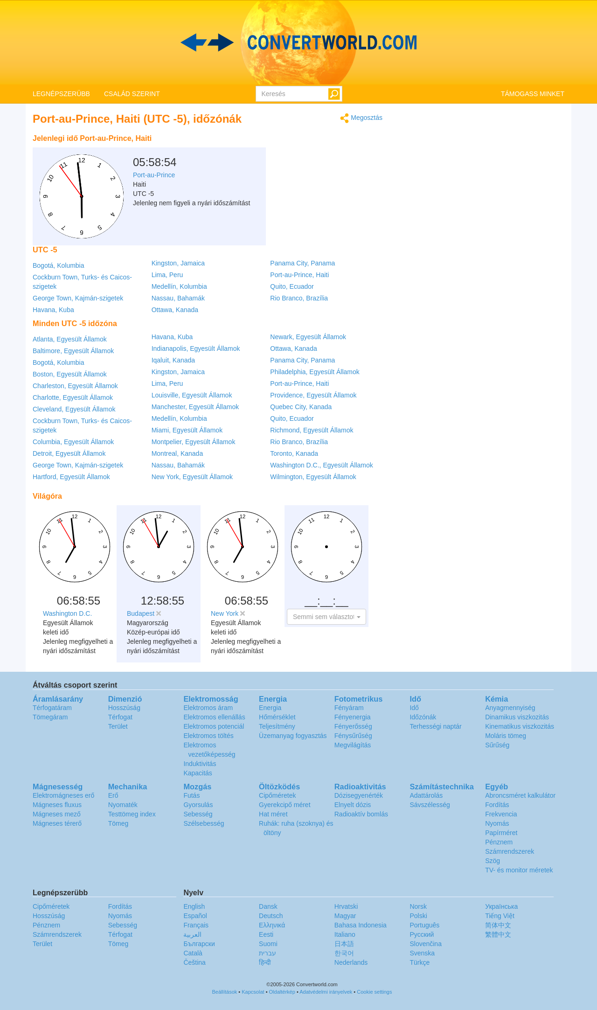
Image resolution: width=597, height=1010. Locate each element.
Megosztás (361, 118)
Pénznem (499, 842)
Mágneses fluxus (57, 804)
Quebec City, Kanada (301, 407)
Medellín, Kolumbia (179, 286)
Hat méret (273, 814)
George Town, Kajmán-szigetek (78, 298)
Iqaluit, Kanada (173, 360)
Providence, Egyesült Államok (313, 395)
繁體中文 (498, 934)
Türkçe (420, 962)
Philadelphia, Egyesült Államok (314, 372)
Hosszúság (124, 707)
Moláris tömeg (505, 735)
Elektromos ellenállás (214, 717)
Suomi (268, 943)
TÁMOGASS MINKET (532, 94)
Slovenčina (426, 943)
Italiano (344, 934)
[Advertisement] (324, 153)
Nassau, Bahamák (178, 298)
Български (199, 943)
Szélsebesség (203, 823)
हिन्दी (265, 962)
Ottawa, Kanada (175, 309)
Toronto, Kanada (294, 453)
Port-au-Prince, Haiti (299, 275)
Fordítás (497, 804)
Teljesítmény (277, 726)
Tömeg (118, 823)
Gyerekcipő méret (284, 804)
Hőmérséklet (277, 717)
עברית (267, 953)
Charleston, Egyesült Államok (75, 386)
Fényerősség (353, 726)
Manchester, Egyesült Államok (195, 407)
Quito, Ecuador (291, 286)
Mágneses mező (57, 814)
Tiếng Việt (499, 915)
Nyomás (497, 823)
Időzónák (423, 717)
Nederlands (351, 962)
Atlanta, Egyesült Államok (70, 339)
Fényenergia (352, 717)
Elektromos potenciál (213, 726)
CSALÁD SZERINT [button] (132, 94)
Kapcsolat (253, 992)
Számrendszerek (509, 851)
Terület (118, 726)
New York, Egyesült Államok (192, 477)
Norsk (418, 906)
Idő (414, 707)
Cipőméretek (277, 795)
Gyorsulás (198, 804)
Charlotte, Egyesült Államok (73, 397)
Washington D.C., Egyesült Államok (321, 465)
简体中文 (498, 925)
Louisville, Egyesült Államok (192, 395)
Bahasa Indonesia (360, 925)
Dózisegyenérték (358, 795)
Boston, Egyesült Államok (70, 374)
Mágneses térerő (57, 823)
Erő (113, 795)
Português (424, 925)
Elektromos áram (208, 707)
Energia (270, 707)
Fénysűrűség (353, 735)
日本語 (344, 943)
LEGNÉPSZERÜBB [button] (61, 94)
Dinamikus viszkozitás (517, 717)
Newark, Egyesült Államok (308, 337)
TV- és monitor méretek (519, 870)
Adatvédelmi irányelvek (325, 992)
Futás (191, 795)
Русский (422, 934)
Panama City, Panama (302, 263)
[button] (326, 617)
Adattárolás (426, 795)
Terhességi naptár (435, 726)
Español (195, 915)
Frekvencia (501, 814)
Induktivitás (199, 763)
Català (192, 953)
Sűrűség (497, 745)
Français (195, 925)
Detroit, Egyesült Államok (69, 453)
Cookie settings (374, 992)
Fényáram (349, 707)
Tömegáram (50, 717)
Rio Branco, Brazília (299, 298)
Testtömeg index (132, 814)
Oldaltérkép (282, 992)
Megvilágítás (352, 745)
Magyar (345, 915)
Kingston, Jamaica (178, 263)
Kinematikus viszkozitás (519, 726)
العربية (192, 934)
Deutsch (271, 915)
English (194, 906)
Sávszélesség (430, 804)
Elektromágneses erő (63, 795)
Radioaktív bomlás (361, 814)
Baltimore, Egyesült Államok (73, 351)
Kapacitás (197, 773)
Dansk (268, 906)
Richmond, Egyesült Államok (311, 430)
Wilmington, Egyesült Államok (313, 477)
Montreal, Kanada (177, 453)
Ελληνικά (272, 925)
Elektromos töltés (208, 735)
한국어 (344, 953)
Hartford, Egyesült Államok (71, 477)
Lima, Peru (167, 275)
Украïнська (501, 906)
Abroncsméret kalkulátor (520, 795)
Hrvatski (346, 906)
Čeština (194, 962)
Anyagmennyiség (510, 707)
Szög (492, 860)
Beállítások (224, 992)
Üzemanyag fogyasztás (293, 735)
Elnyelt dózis (352, 804)
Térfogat (120, 717)
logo (298, 42)
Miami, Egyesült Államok (187, 430)
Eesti (266, 934)
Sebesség (197, 814)
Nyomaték (123, 804)
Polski (418, 915)
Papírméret (501, 832)
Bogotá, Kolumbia (58, 265)
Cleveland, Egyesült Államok (74, 409)
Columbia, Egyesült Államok (73, 442)
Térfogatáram (52, 707)
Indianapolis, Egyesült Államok (196, 348)
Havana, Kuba (53, 309)
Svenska (422, 953)
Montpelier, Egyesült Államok (194, 442)
